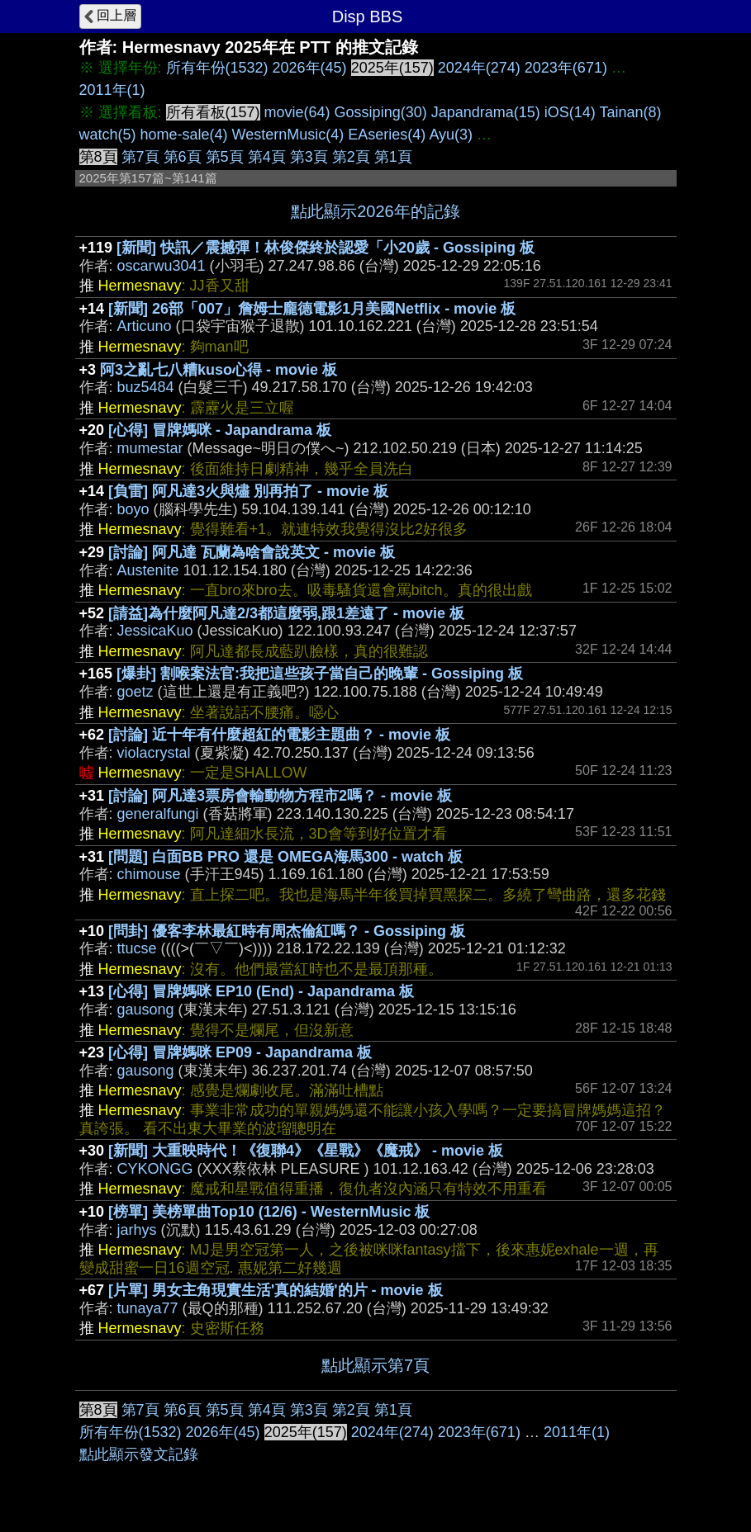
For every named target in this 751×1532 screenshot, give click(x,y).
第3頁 (309, 157)
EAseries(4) (386, 134)
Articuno (144, 326)
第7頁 (140, 157)
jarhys (137, 1230)
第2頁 (351, 157)
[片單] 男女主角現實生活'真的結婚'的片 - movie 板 (275, 1290)
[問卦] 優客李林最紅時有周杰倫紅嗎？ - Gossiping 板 (286, 931)
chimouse (149, 874)
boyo (133, 509)
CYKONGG (155, 1169)
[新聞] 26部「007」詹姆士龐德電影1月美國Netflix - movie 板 (312, 308)
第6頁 (183, 157)
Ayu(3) (451, 134)
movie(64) (297, 112)
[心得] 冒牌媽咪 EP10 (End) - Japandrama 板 (261, 991)
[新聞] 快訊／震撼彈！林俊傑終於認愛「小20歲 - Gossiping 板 (325, 247)
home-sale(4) (184, 134)
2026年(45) (310, 67)
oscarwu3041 (161, 266)
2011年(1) (112, 90)
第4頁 (267, 157)
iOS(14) (570, 112)
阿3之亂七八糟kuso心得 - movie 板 (218, 370)
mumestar (150, 448)
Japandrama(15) (485, 112)
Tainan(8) (630, 112)
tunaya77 (147, 1308)
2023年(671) (566, 67)
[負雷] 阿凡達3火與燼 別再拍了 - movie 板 (248, 491)
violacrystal (154, 753)
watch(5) (107, 134)
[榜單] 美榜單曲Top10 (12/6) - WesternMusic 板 (269, 1211)
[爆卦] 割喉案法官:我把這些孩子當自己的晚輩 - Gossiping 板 (319, 673)
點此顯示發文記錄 (138, 1454)
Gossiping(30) (381, 112)
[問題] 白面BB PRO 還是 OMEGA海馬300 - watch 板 (285, 857)
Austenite (148, 570)
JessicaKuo (155, 630)
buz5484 (145, 387)
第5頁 (225, 157)
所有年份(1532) (217, 67)
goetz (135, 691)
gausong (145, 1009)
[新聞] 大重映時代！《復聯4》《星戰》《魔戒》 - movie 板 (305, 1150)
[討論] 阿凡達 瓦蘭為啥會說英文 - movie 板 (251, 552)
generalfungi (158, 814)
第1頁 (393, 157)
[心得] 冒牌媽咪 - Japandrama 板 (219, 430)
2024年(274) (479, 67)
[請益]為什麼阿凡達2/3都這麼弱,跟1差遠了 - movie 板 (286, 613)
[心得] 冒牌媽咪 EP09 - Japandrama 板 (240, 1052)
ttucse (137, 948)
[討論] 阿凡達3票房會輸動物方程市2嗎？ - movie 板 (280, 795)
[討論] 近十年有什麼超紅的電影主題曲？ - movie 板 (279, 734)
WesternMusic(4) (288, 134)
